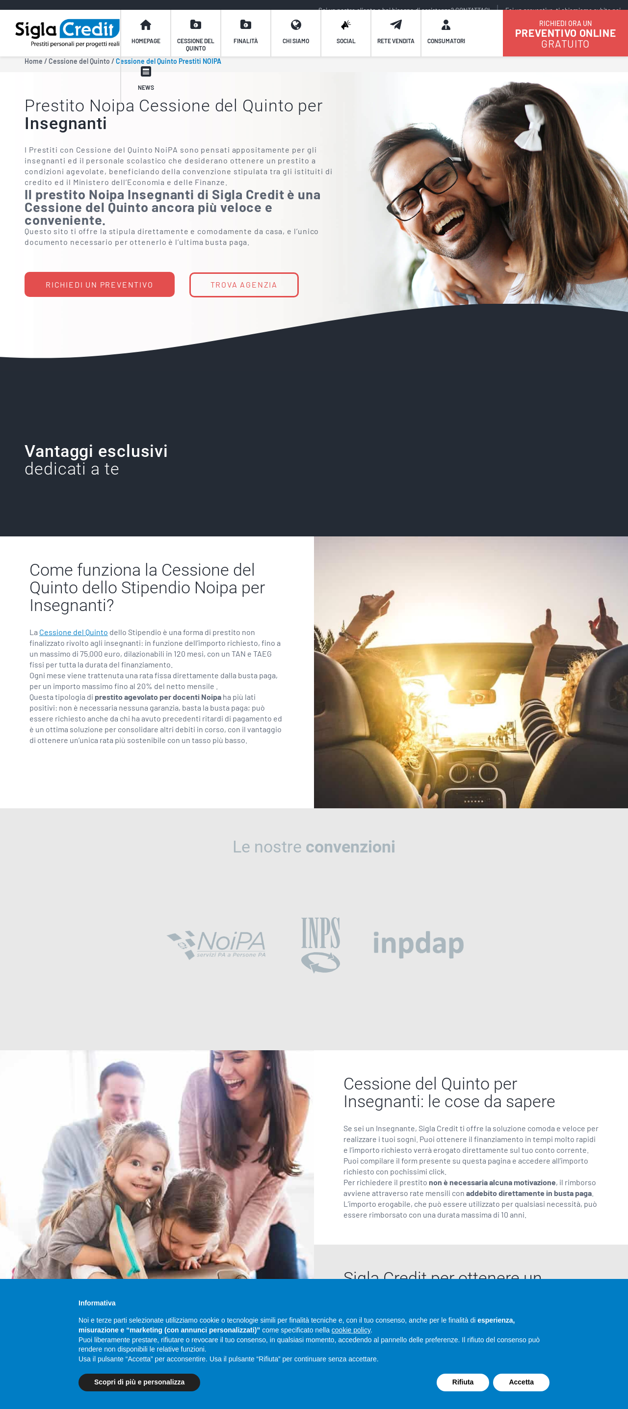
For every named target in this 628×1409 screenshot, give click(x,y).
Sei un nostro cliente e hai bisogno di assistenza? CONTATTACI (404, 10)
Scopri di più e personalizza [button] (139, 1382)
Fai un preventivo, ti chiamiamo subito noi (563, 10)
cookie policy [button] (351, 1330)
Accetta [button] (521, 1382)
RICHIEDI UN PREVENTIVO (100, 284)
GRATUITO (565, 44)
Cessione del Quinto (73, 632)
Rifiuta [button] (463, 1382)
